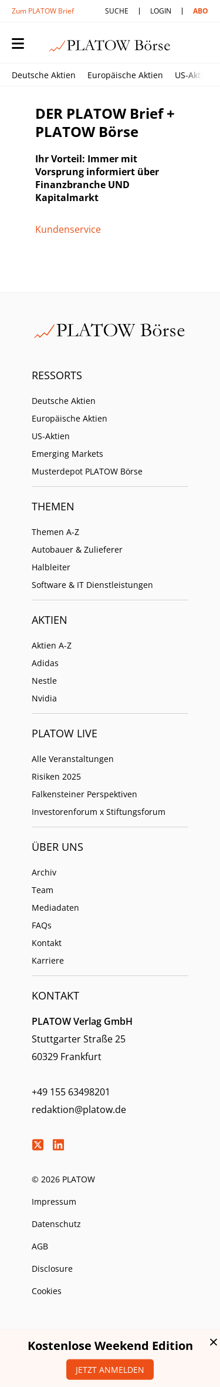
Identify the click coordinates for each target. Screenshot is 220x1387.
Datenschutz (56, 1223)
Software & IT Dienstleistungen (92, 584)
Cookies (47, 1290)
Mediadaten (55, 907)
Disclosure (52, 1268)
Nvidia (44, 698)
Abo (200, 11)
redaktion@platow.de (79, 1109)
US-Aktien (194, 75)
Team (42, 889)
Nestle (44, 680)
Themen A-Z (55, 531)
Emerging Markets (67, 453)
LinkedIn (58, 1145)
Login (160, 11)
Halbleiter (51, 567)
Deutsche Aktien (44, 75)
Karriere (48, 960)
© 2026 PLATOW (63, 1179)
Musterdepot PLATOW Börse (87, 471)
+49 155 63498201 (71, 1091)
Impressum (54, 1201)
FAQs (42, 925)
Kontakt (47, 942)
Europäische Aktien (125, 75)
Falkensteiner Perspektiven (84, 794)
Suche (116, 11)
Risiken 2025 (56, 776)
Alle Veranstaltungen (73, 758)
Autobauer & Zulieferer (77, 549)
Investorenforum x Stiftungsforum (98, 811)
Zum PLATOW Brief (43, 11)
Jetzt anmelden (110, 1369)
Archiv (44, 872)
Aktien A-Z (52, 645)
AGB (40, 1246)
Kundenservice (68, 229)
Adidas (45, 663)
